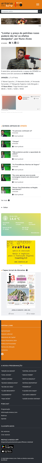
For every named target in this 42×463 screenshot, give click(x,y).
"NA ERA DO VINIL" (7, 387)
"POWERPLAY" (26, 387)
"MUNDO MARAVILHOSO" (9, 383)
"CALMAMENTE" (6, 395)
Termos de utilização (8, 347)
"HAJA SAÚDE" (5, 399)
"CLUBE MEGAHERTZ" (8, 391)
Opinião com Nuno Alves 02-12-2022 (15, 112)
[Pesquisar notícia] (19, 11)
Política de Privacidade (8, 344)
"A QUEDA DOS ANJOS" (29, 391)
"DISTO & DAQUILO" (28, 379)
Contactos (4, 350)
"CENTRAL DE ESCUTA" (29, 371)
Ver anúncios (5, 431)
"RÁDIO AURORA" (6, 379)
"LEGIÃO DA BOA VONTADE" (31, 399)
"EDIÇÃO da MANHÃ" (8, 371)
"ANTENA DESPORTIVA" (29, 383)
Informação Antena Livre (9, 412)
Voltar (4, 207)
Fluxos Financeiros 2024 (9, 340)
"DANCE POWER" (27, 375)
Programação (5, 409)
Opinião (3, 419)
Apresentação (5, 331)
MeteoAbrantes (35, 232)
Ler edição (31, 314)
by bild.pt (4, 460)
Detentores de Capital (8, 337)
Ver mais (5, 200)
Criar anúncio (5, 435)
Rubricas (4, 415)
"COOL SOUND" (6, 375)
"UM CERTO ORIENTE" (29, 395)
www (11, 314)
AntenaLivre (3, 112)
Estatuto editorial (6, 334)
